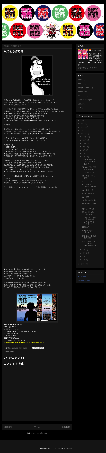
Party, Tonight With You (87, 232)
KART (80, 84)
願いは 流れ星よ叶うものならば (89, 213)
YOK (80, 104)
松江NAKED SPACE (13, 329)
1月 (84, 260)
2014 (83, 134)
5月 (84, 250)
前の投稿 (66, 427)
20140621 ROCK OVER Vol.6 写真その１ (89, 162)
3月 (84, 253)
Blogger (68, 448)
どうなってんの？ (89, 181)
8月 (84, 150)
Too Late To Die (88, 173)
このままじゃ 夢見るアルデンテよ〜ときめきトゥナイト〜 (89, 221)
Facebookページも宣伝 (85, 280)
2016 (83, 127)
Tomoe (12, 351)
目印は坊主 (86, 227)
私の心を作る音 (88, 193)
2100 (83, 120)
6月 (84, 157)
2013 (83, 264)
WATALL (81, 96)
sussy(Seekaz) (83, 88)
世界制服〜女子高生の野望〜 (89, 237)
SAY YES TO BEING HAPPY (89, 186)
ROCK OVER (82, 276)
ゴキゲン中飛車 (88, 209)
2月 (84, 256)
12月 (85, 137)
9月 (84, 147)
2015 (83, 130)
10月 (85, 143)
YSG (80, 108)
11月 (85, 140)
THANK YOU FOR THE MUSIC (89, 168)
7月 (84, 153)
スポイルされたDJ (89, 200)
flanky (80, 80)
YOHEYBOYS (83, 100)
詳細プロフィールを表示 (87, 68)
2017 (83, 124)
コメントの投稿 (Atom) (39, 433)
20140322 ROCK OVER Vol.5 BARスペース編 (89, 243)
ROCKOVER (97, 50)
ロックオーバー (88, 190)
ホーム (37, 427)
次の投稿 (8, 427)
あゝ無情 (85, 197)
